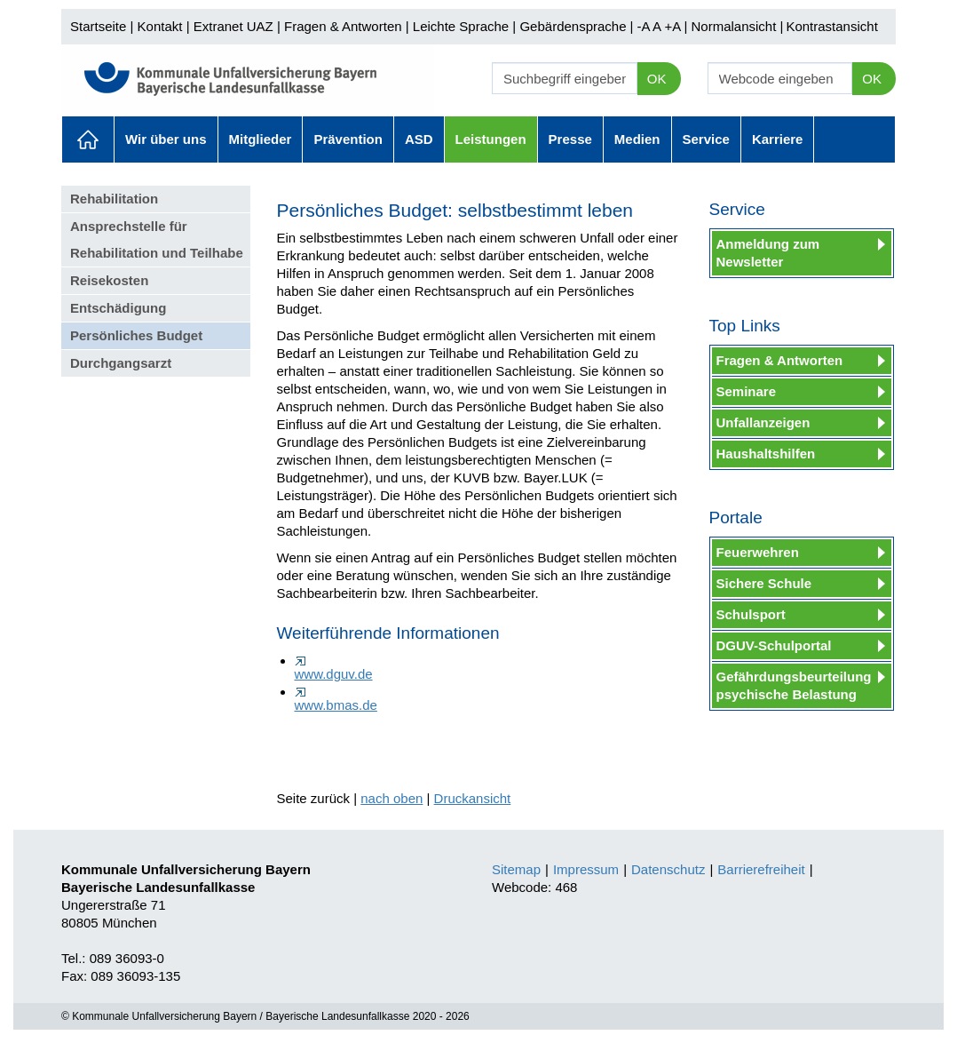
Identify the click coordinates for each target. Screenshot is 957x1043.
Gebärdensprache (572, 26)
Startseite (98, 26)
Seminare (746, 391)
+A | (673, 26)
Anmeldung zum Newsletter (768, 252)
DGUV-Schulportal (774, 645)
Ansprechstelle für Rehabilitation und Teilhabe (156, 239)
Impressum (586, 869)
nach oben (391, 798)
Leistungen (490, 139)
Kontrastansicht (831, 26)
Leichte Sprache (461, 26)
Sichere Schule (764, 583)
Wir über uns (166, 139)
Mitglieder (260, 139)
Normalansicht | (737, 26)
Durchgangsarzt (120, 362)
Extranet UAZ (233, 26)
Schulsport (751, 614)
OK (657, 78)
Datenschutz (668, 869)
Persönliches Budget (136, 335)
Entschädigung (118, 307)
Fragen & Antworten (343, 26)
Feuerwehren (757, 552)
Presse (570, 139)
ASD (419, 139)
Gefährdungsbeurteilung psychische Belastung (794, 685)
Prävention (348, 139)
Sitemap (516, 869)
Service (706, 139)
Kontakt (160, 26)
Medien (637, 139)
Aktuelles (88, 139)
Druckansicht (472, 798)
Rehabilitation (114, 198)
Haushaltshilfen (766, 453)
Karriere (777, 139)
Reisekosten (109, 280)
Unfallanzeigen (763, 422)
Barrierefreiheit (760, 869)
